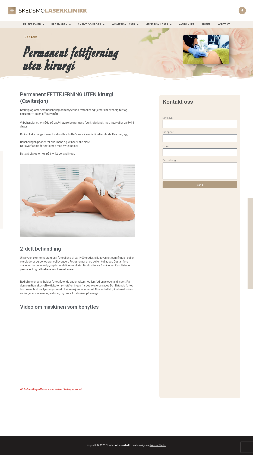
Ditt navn (168, 118)
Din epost (168, 132)
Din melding (169, 160)
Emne (166, 146)
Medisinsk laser (159, 24)
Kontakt (224, 24)
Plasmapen (61, 24)
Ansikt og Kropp (91, 24)
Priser (206, 24)
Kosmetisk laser (125, 24)
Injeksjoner (33, 24)
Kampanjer (186, 24)
